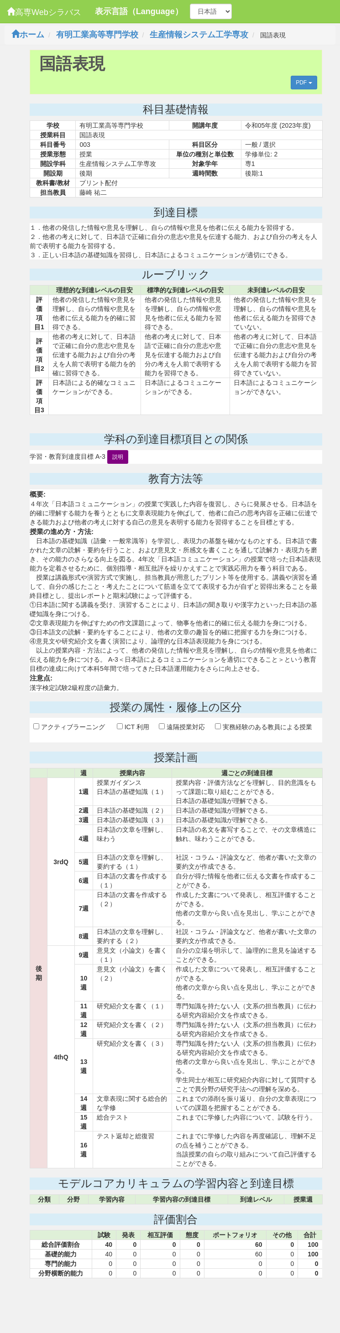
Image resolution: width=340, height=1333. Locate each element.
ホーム (27, 34)
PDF (304, 82)
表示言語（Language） (139, 11)
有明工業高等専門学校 (97, 34)
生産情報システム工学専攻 (199, 34)
